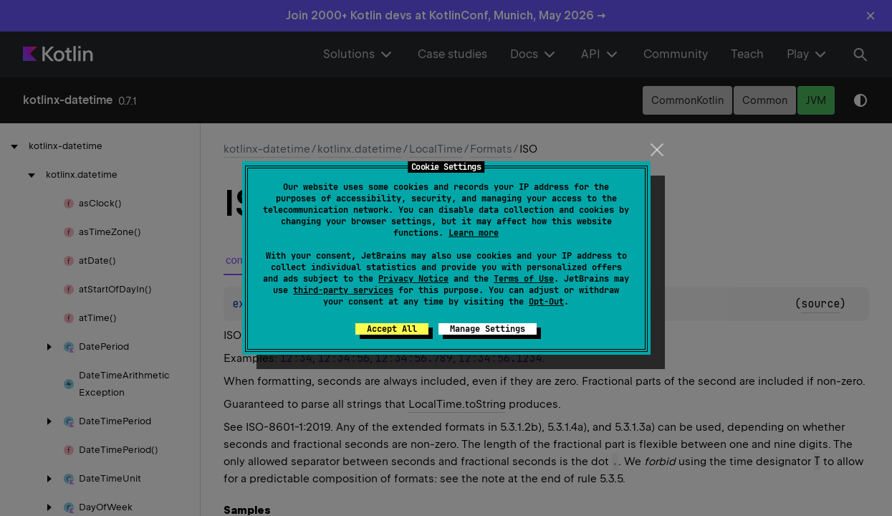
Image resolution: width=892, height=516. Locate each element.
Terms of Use (524, 279)
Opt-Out (546, 301)
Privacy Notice (413, 279)
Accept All (392, 329)
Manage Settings (487, 329)
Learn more (474, 233)
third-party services (343, 290)
